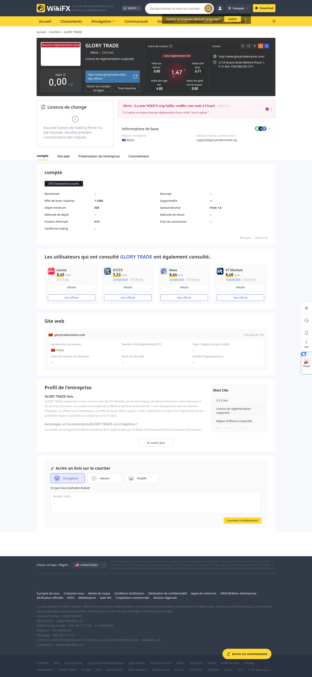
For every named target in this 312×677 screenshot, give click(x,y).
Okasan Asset (161, 670)
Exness (179, 670)
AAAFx (212, 663)
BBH (57, 663)
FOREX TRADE (67, 670)
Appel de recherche (203, 593)
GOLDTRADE (115, 670)
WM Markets (45, 670)
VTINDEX (213, 670)
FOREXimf (196, 663)
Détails (71, 287)
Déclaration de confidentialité (167, 593)
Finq (98, 670)
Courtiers (55, 32)
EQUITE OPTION (160, 663)
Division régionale (165, 598)
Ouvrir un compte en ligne (98, 88)
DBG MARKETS (137, 670)
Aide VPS (105, 598)
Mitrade (249, 663)
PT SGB (86, 670)
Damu (228, 670)
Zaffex (180, 663)
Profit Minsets (230, 663)
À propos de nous (48, 593)
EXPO (70, 598)
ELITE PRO (196, 670)
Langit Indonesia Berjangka (105, 663)
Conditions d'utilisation (129, 593)
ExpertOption (73, 663)
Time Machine (127, 88)
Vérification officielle (50, 598)
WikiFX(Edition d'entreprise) (238, 593)
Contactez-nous (74, 593)
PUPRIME (43, 663)
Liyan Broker (137, 663)
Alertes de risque (99, 593)
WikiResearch (87, 598)
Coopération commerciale (132, 598)
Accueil (41, 32)
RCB (240, 670)
